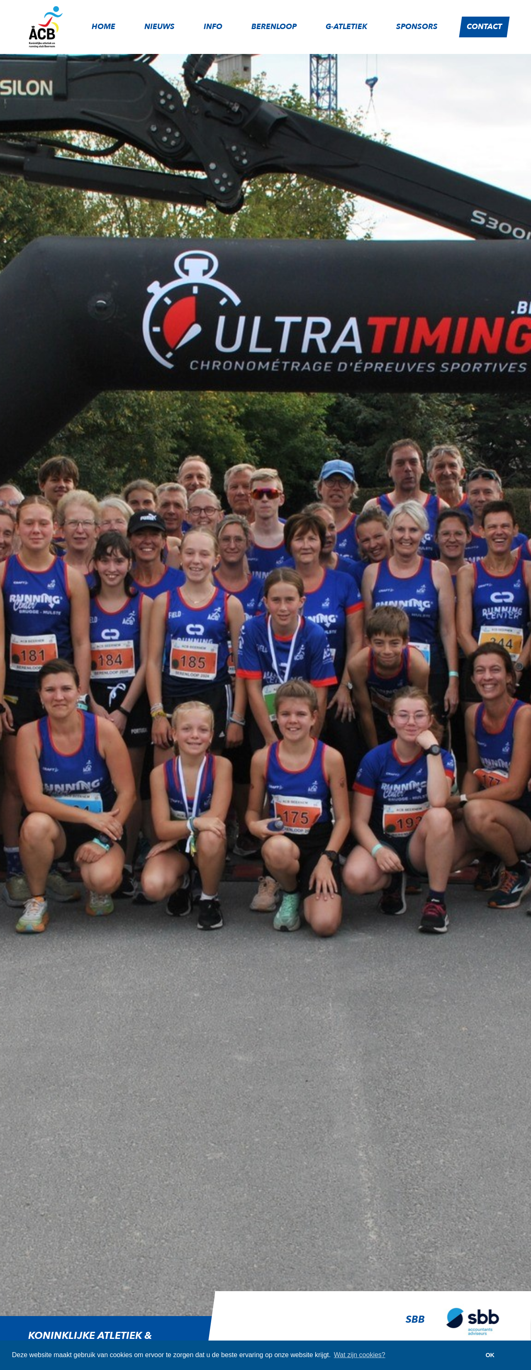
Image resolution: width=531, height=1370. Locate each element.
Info (213, 27)
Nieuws (159, 27)
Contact (484, 27)
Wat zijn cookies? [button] (359, 1354)
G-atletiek (346, 27)
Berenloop (274, 27)
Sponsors (417, 27)
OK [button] (489, 1355)
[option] (358, 1327)
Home (103, 27)
